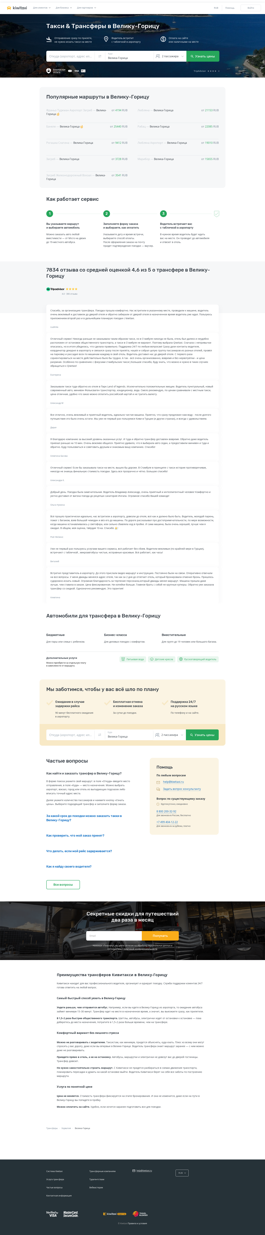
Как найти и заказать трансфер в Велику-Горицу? (84, 773)
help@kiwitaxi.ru (173, 782)
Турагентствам (96, 1179)
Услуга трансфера (55, 1179)
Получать (160, 936)
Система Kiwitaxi (54, 1171)
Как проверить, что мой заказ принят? (75, 835)
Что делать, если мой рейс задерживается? (79, 851)
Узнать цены (203, 56)
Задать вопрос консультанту (182, 789)
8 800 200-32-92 (166, 811)
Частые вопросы (54, 1187)
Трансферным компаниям (102, 1171)
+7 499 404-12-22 (167, 822)
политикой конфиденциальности (140, 948)
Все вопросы (63, 885)
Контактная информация (59, 1195)
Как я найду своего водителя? (68, 866)
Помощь (230, 7)
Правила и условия (137, 1223)
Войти (251, 7)
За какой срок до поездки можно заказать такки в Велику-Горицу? (84, 818)
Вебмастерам (96, 1187)
